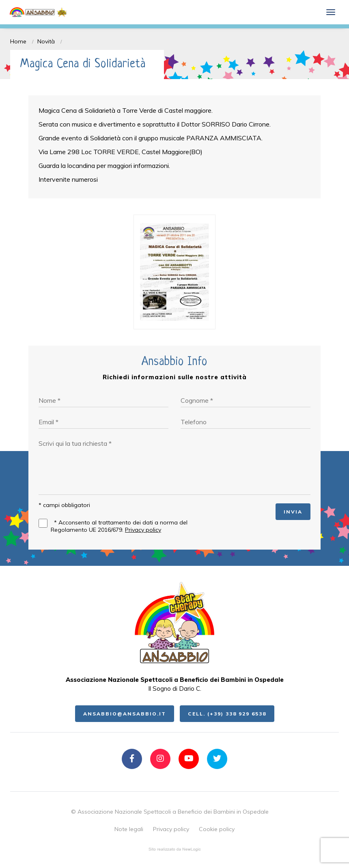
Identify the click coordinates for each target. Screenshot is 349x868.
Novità (46, 41)
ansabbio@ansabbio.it (124, 714)
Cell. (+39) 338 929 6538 (227, 714)
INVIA (293, 512)
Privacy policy (143, 529)
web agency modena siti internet (175, 849)
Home (18, 41)
